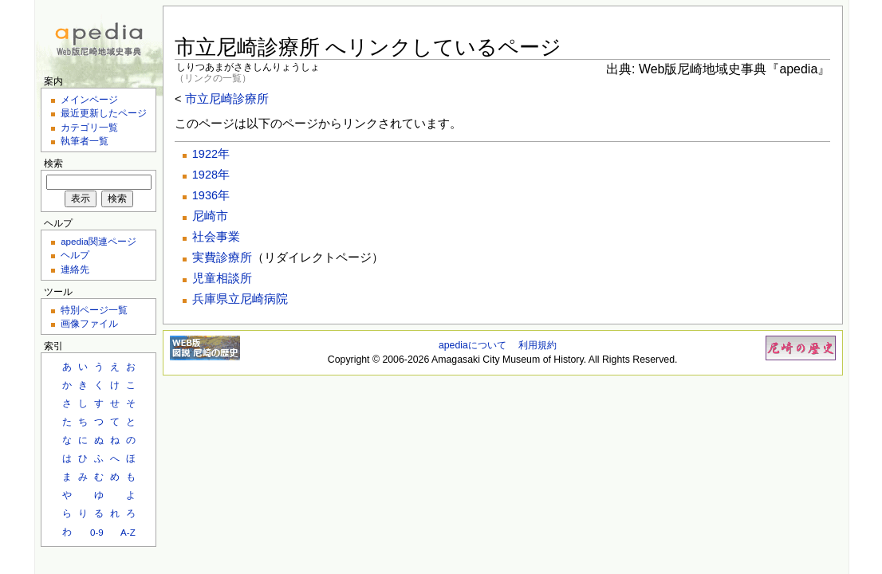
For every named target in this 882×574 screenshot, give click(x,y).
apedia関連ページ (98, 241)
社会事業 (216, 236)
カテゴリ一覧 (89, 127)
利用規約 (537, 345)
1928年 (211, 174)
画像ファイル (89, 323)
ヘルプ (75, 255)
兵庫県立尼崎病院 (240, 299)
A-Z (128, 532)
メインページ (89, 99)
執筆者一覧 (84, 141)
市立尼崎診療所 (227, 98)
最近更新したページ (104, 113)
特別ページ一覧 (94, 310)
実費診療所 (222, 257)
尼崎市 (210, 216)
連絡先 (75, 269)
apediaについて (472, 345)
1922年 (211, 153)
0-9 (97, 532)
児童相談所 (222, 278)
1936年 (211, 195)
